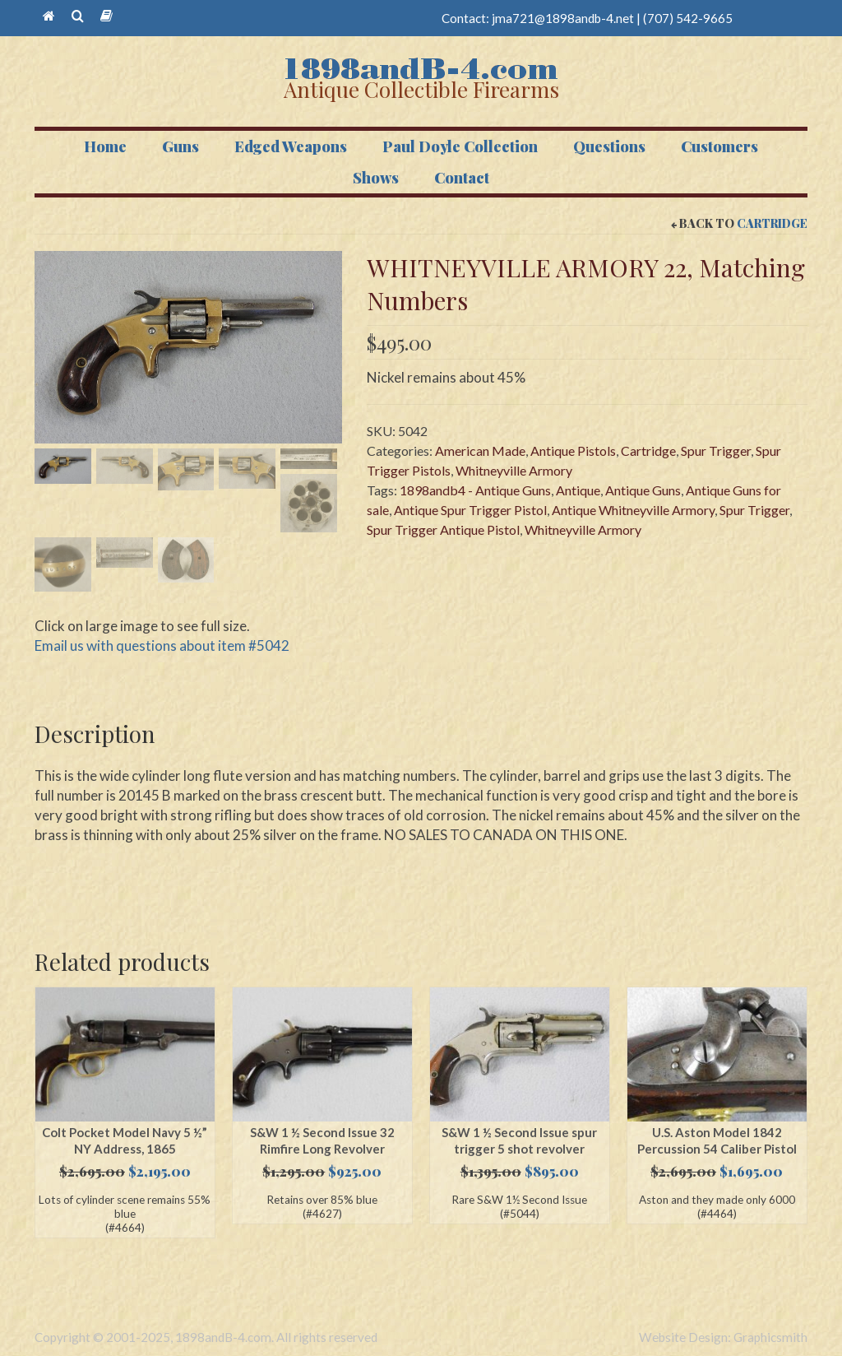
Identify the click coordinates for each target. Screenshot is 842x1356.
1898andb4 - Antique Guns (475, 490)
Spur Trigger (716, 450)
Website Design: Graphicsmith (723, 1337)
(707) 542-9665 (688, 18)
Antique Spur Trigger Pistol (470, 510)
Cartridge (772, 223)
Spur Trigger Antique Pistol (443, 529)
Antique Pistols (573, 450)
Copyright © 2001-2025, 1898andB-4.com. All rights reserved (206, 1337)
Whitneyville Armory (514, 470)
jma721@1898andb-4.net (563, 18)
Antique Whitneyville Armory (633, 510)
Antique (578, 490)
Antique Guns (643, 490)
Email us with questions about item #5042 (162, 645)
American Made (480, 450)
